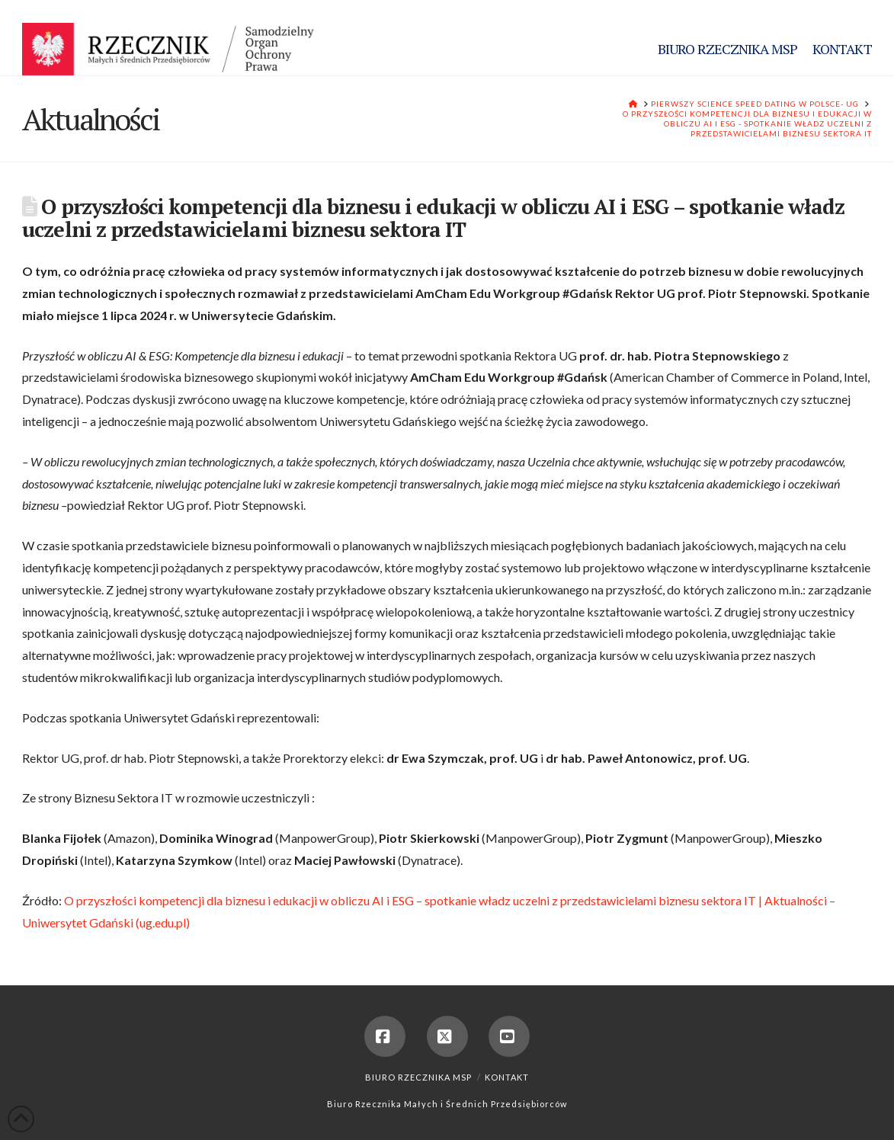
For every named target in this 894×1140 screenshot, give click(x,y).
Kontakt (507, 1077)
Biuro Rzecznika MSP (418, 1077)
